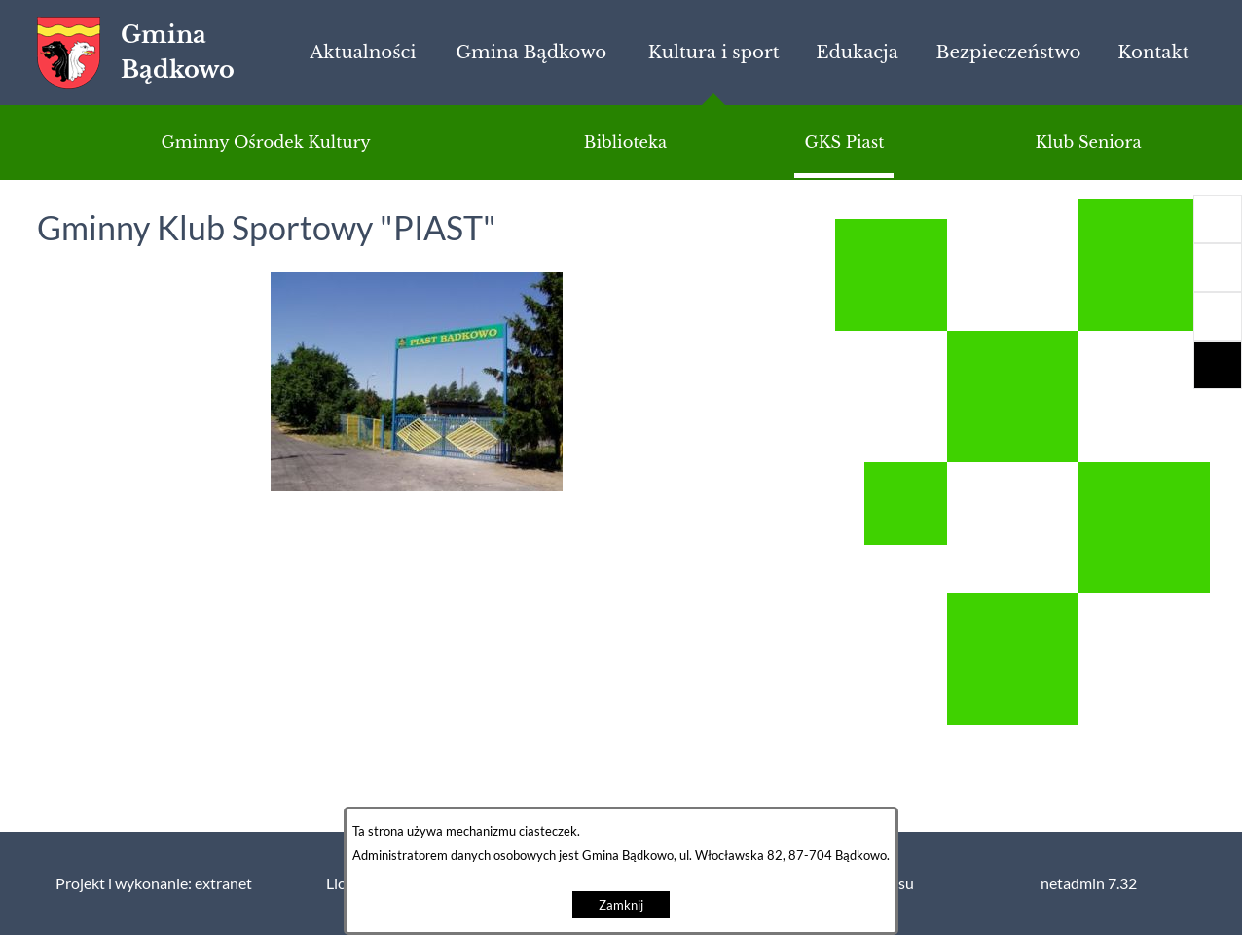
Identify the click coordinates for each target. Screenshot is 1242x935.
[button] (1217, 316)
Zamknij (621, 905)
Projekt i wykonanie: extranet (153, 883)
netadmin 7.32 (1089, 883)
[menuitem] (362, 52)
